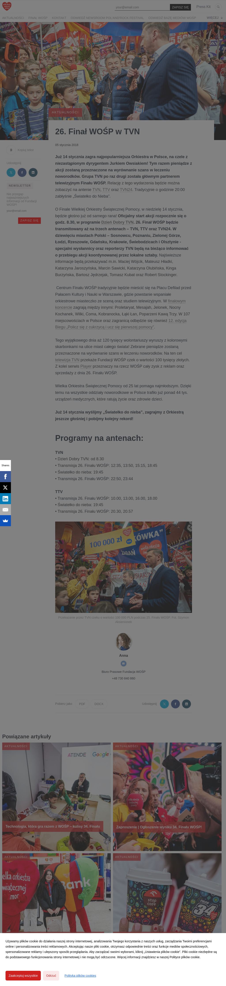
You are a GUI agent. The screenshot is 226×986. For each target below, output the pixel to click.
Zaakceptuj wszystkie (23, 975)
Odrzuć (51, 975)
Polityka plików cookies (80, 975)
